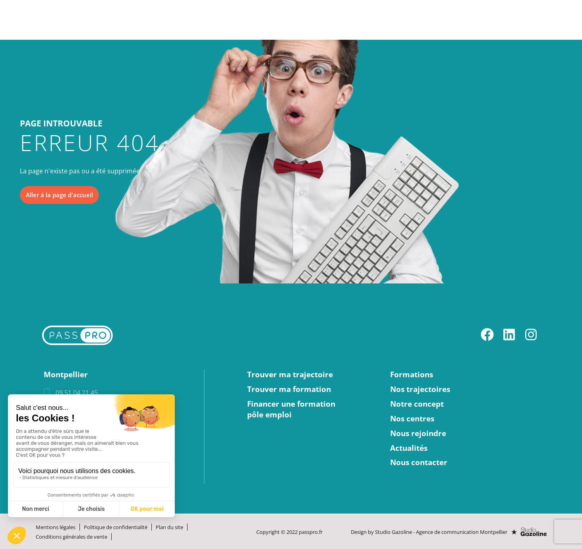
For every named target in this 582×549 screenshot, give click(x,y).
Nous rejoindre (400, 20)
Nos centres (334, 20)
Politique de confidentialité (115, 527)
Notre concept (269, 20)
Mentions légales (55, 527)
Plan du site (169, 527)
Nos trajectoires (196, 20)
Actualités (463, 20)
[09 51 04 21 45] (47, 393)
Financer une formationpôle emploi (291, 409)
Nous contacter (537, 20)
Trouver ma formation (289, 389)
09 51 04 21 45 (77, 393)
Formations (129, 20)
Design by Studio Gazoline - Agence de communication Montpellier (430, 531)
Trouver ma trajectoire (290, 375)
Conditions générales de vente (71, 536)
